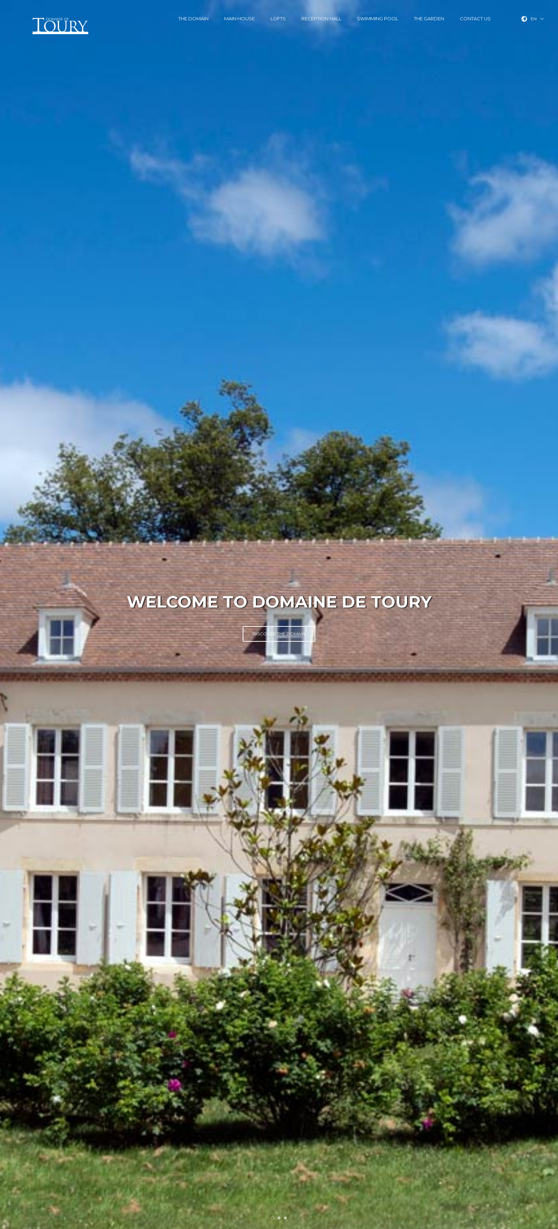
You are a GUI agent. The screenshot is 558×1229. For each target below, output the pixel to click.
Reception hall (321, 18)
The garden (429, 18)
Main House (239, 18)
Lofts (278, 18)
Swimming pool (377, 18)
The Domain (193, 18)
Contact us (475, 18)
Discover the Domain (279, 633)
